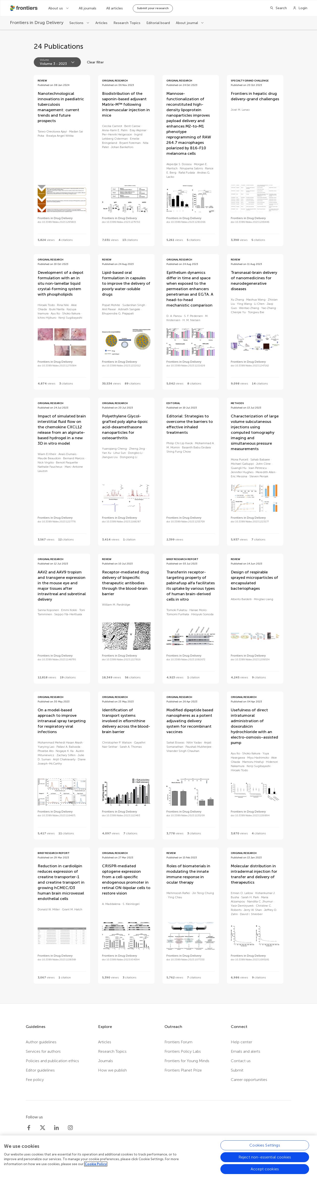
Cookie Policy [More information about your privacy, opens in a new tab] (96, 1167)
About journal (187, 23)
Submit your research (153, 8)
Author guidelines (41, 1042)
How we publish (112, 1070)
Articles (101, 23)
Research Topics (126, 23)
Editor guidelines (40, 1070)
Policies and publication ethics (52, 1060)
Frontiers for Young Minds (186, 1060)
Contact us (241, 1060)
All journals (87, 8)
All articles (114, 8)
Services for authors (43, 1051)
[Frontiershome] (24, 8)
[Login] (300, 8)
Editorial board (158, 23)
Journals (105, 1060)
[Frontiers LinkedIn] (56, 1128)
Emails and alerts (245, 1051)
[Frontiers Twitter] (43, 1128)
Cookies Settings (264, 1148)
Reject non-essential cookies (264, 1160)
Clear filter (95, 62)
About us (56, 8)
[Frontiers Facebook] (29, 1128)
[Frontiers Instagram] (70, 1128)
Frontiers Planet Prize (183, 1070)
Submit (237, 1070)
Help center (241, 1042)
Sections (76, 23)
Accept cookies (265, 1172)
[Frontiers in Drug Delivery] (36, 22)
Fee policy (35, 1079)
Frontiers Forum (178, 1042)
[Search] (278, 8)
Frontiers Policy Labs (182, 1051)
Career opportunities (249, 1079)
